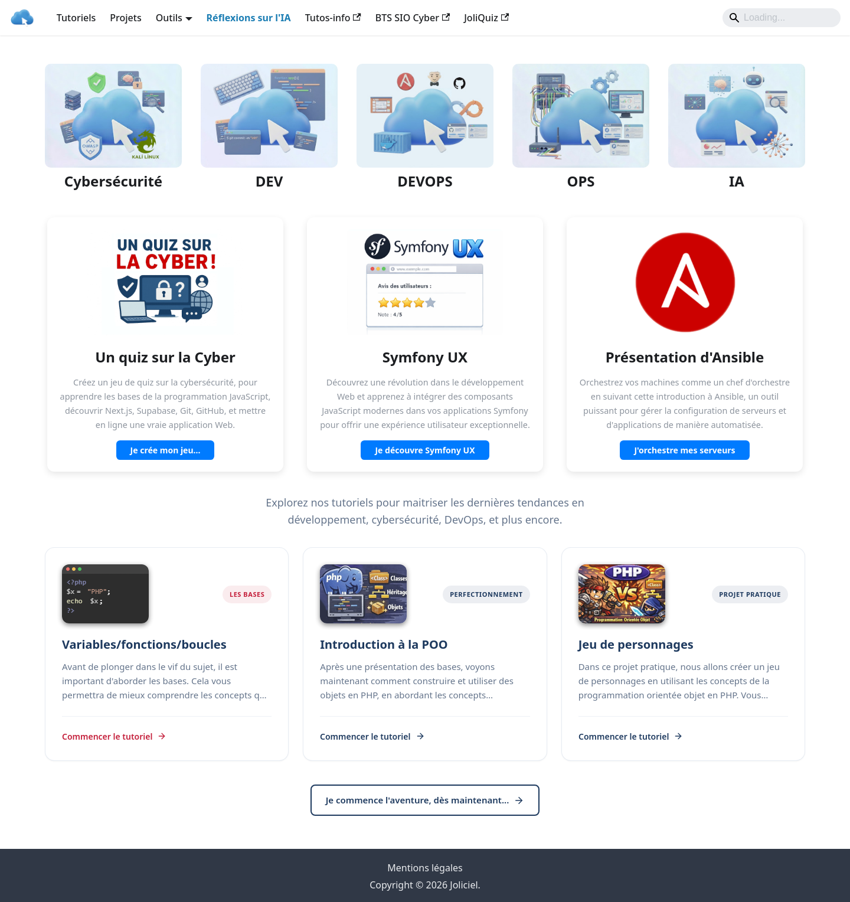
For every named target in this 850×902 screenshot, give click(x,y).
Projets (125, 17)
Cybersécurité (113, 181)
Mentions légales (425, 867)
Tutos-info (333, 17)
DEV (269, 181)
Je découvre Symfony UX (425, 450)
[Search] (781, 17)
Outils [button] (169, 17)
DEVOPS (424, 181)
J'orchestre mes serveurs (684, 450)
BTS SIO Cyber (412, 17)
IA (736, 181)
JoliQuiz (486, 17)
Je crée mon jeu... (165, 450)
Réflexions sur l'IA (249, 17)
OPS (580, 181)
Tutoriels (76, 17)
